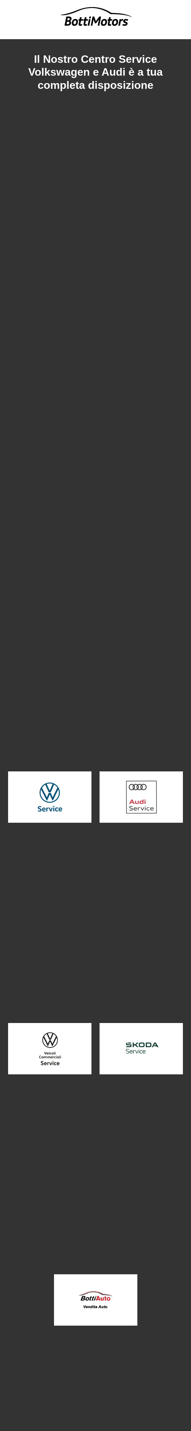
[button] (49, 797)
